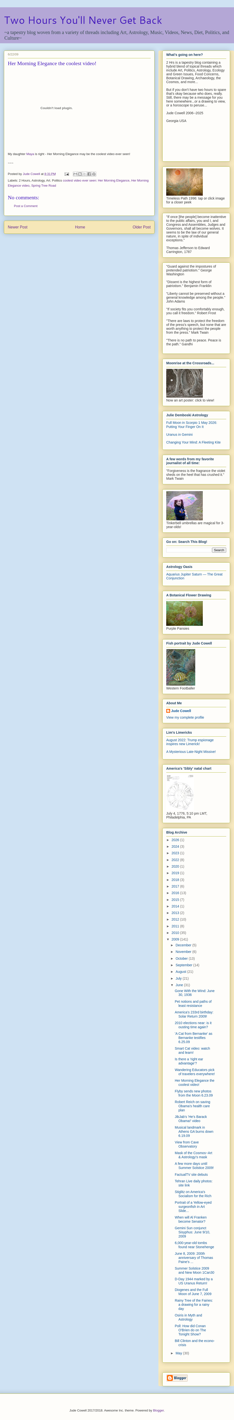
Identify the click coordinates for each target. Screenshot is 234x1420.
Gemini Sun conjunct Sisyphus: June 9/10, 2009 (192, 1232)
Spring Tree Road (43, 185)
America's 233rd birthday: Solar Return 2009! (194, 1014)
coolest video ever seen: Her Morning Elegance (96, 180)
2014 (176, 906)
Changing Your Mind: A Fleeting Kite (193, 442)
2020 (176, 866)
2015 (176, 900)
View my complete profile (185, 717)
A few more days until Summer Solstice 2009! (194, 1166)
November (184, 952)
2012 (176, 919)
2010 (176, 933)
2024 (176, 846)
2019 (176, 873)
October (182, 958)
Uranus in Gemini (179, 434)
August (181, 972)
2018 (176, 880)
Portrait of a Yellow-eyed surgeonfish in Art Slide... (193, 1207)
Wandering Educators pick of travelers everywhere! (195, 1072)
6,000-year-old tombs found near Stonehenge (194, 1245)
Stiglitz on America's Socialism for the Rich (193, 1194)
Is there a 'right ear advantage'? (189, 1061)
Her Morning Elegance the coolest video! (194, 1083)
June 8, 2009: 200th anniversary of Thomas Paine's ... (194, 1258)
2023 (176, 853)
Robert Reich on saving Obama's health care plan (192, 1106)
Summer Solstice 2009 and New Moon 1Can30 (194, 1270)
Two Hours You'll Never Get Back (83, 20)
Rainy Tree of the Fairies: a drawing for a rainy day (194, 1304)
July (179, 978)
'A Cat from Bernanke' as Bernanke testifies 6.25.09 (193, 1038)
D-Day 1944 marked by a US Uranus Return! (194, 1281)
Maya (30, 154)
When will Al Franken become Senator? (191, 1219)
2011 (176, 926)
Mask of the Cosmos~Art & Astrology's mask (193, 1155)
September (184, 965)
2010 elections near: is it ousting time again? (193, 1025)
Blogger (158, 1410)
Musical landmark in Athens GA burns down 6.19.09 (194, 1131)
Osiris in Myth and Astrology (188, 1317)
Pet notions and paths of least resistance (193, 1004)
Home (80, 227)
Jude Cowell (181, 711)
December (184, 945)
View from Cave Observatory (187, 1144)
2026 (176, 840)
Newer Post (18, 227)
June (180, 985)
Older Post (142, 227)
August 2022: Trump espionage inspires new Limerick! (190, 742)
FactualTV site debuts (191, 1174)
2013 (176, 913)
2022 (176, 860)
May (179, 1353)
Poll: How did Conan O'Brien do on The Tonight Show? (190, 1330)
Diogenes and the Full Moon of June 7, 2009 (193, 1292)
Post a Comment (26, 206)
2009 (176, 939)
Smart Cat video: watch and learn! (192, 1050)
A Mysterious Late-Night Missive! (191, 752)
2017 (176, 886)
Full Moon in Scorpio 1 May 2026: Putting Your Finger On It (191, 425)
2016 (176, 893)
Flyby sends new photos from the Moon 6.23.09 (194, 1093)
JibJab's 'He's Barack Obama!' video (191, 1119)
